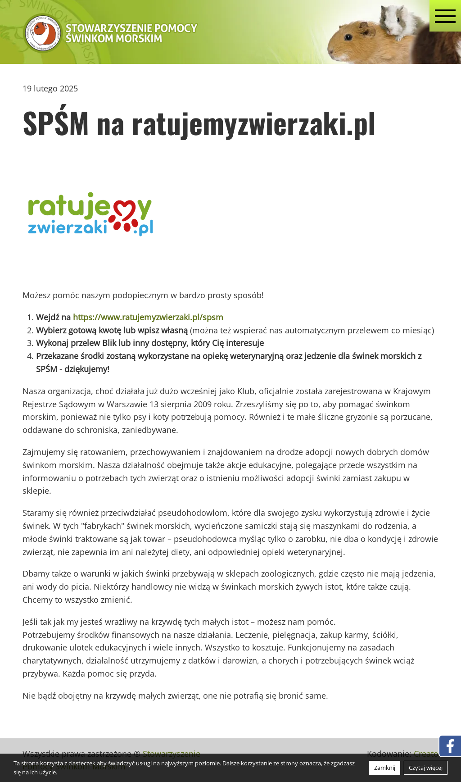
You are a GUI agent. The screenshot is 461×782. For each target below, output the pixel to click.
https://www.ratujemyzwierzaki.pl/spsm (148, 317)
